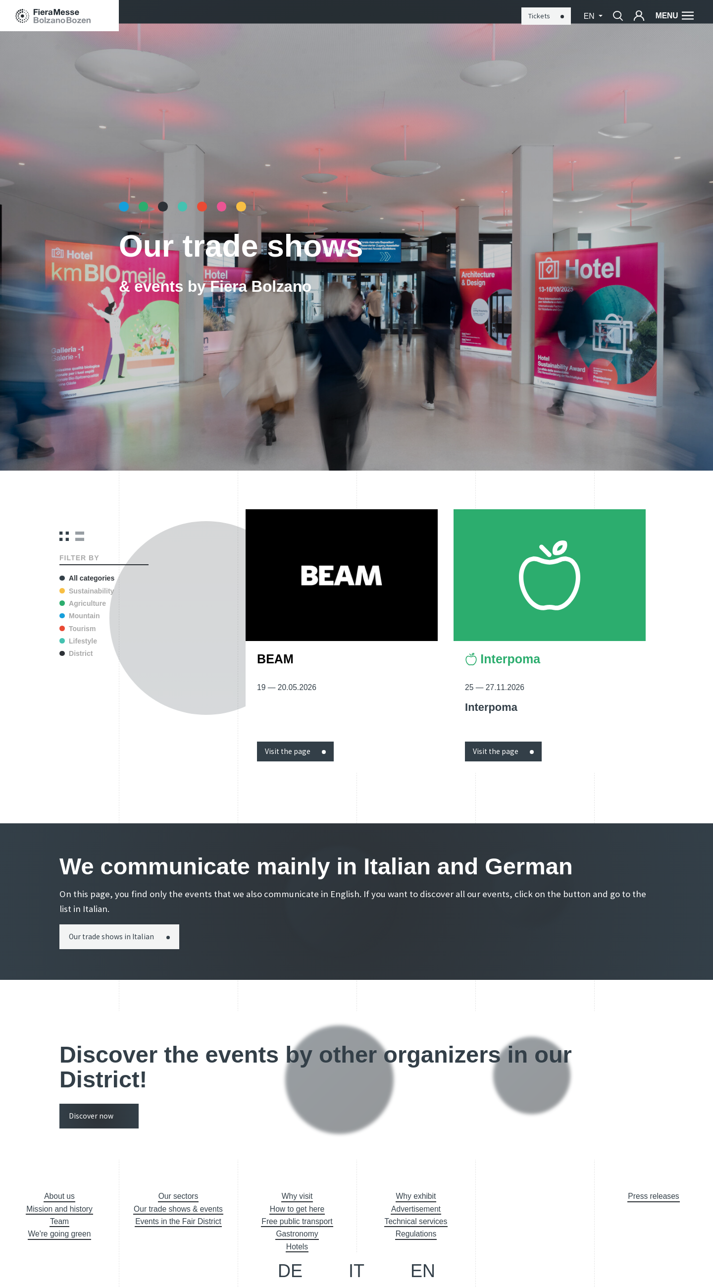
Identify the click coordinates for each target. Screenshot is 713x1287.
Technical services (416, 1221)
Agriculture (82, 603)
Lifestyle (78, 641)
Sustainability (86, 591)
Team (59, 1221)
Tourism (77, 629)
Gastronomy (297, 1234)
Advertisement (416, 1209)
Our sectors (178, 1196)
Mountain (79, 616)
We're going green (59, 1234)
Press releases (653, 1196)
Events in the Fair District (178, 1221)
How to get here (297, 1209)
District (76, 653)
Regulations (416, 1234)
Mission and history (59, 1209)
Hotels (297, 1246)
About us (59, 1196)
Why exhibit (416, 1196)
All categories (86, 578)
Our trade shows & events (178, 1209)
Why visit (297, 1196)
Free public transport (296, 1221)
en (590, 16)
